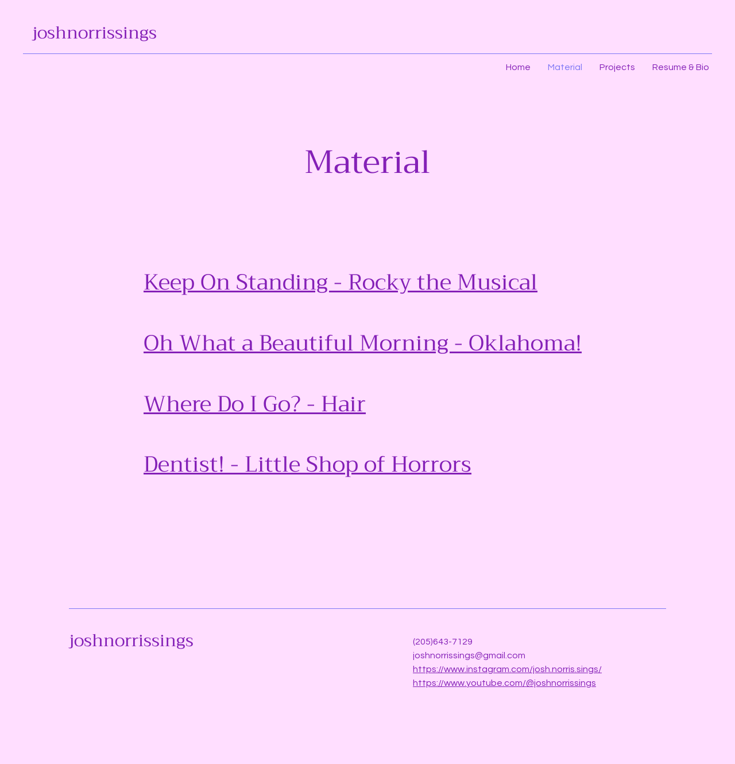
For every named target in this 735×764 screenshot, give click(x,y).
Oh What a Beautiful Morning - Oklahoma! (363, 343)
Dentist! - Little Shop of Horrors (307, 464)
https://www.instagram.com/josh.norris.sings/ (507, 669)
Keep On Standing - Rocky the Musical (340, 282)
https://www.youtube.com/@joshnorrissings (504, 683)
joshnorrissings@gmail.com (469, 655)
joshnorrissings (94, 33)
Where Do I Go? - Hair (255, 404)
